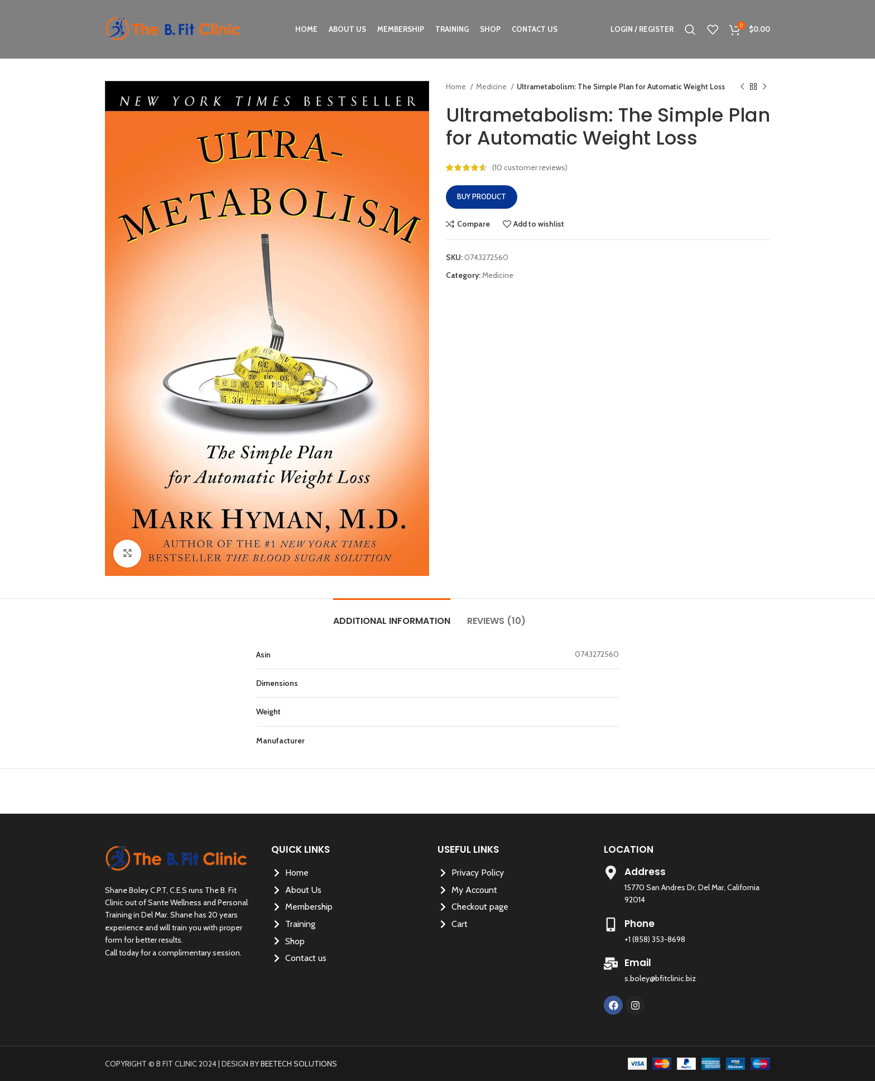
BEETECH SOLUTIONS (299, 1064)
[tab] (391, 615)
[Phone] (611, 924)
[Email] (611, 964)
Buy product (481, 196)
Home (457, 86)
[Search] (690, 29)
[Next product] (764, 87)
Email (637, 962)
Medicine (492, 86)
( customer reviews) (530, 167)
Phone (639, 923)
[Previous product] (742, 87)
